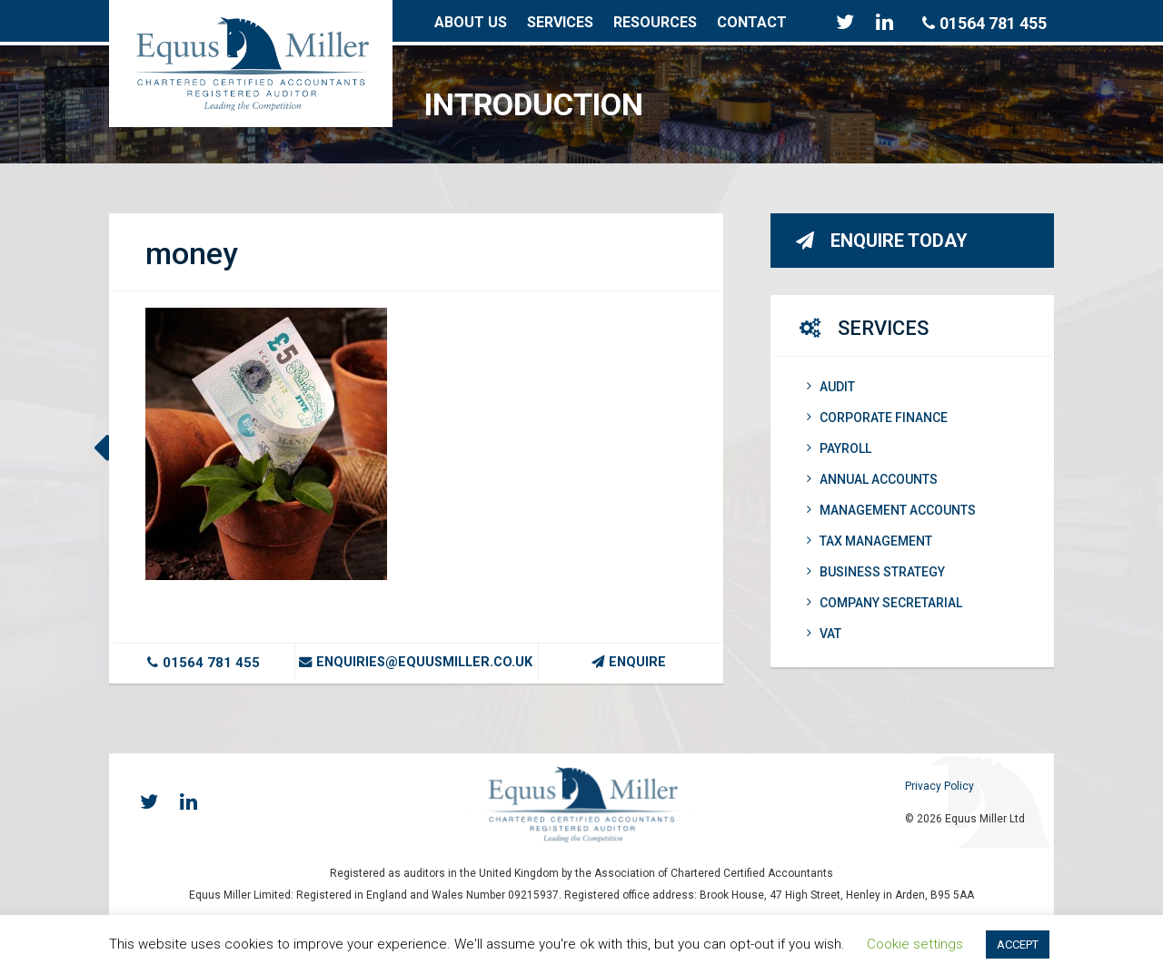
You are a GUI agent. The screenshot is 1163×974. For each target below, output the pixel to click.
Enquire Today (882, 240)
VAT (824, 633)
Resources (655, 22)
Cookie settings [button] (915, 944)
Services (560, 22)
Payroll (839, 448)
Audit (831, 386)
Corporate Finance (877, 417)
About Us (470, 22)
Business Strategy (876, 572)
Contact (752, 22)
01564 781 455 (984, 23)
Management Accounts (891, 510)
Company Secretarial (884, 602)
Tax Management (869, 541)
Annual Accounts (872, 479)
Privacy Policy (939, 786)
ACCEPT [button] (1018, 944)
